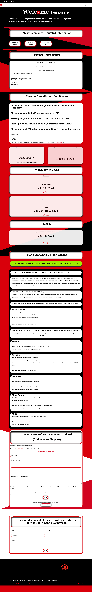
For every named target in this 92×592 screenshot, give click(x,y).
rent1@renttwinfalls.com (58, 142)
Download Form (46, 511)
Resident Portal (20, 455)
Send (45, 504)
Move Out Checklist (46, 43)
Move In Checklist (30, 43)
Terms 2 (12, 500)
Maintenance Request (15, 43)
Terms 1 (12, 495)
